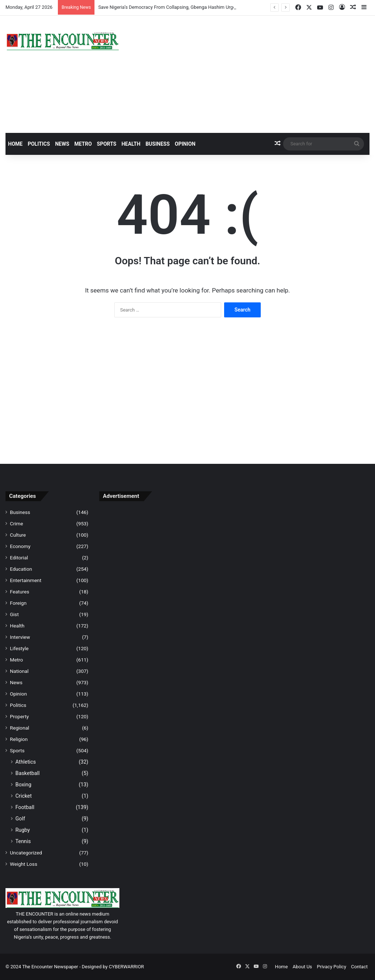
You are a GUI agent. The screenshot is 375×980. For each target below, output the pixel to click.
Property (19, 716)
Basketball (27, 773)
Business (157, 144)
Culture (18, 535)
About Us (302, 966)
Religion (19, 739)
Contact (359, 966)
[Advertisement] (250, 74)
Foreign (18, 603)
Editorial (19, 557)
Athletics (25, 762)
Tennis (23, 841)
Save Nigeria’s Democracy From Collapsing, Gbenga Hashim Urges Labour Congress (186, 7)
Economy (20, 546)
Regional (19, 728)
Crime (16, 523)
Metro (83, 144)
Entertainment (25, 580)
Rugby (22, 830)
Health (131, 144)
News (62, 144)
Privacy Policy (331, 966)
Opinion (185, 144)
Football (24, 807)
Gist (14, 614)
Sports (106, 144)
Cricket (23, 796)
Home (15, 144)
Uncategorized (26, 853)
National (19, 671)
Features (19, 592)
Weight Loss (23, 864)
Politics (39, 144)
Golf (20, 818)
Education (21, 569)
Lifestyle (19, 648)
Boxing (23, 784)
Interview (20, 637)
